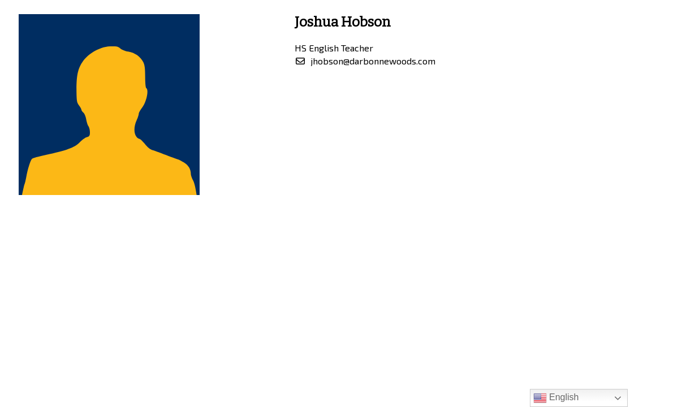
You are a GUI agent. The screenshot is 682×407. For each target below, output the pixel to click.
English (556, 398)
